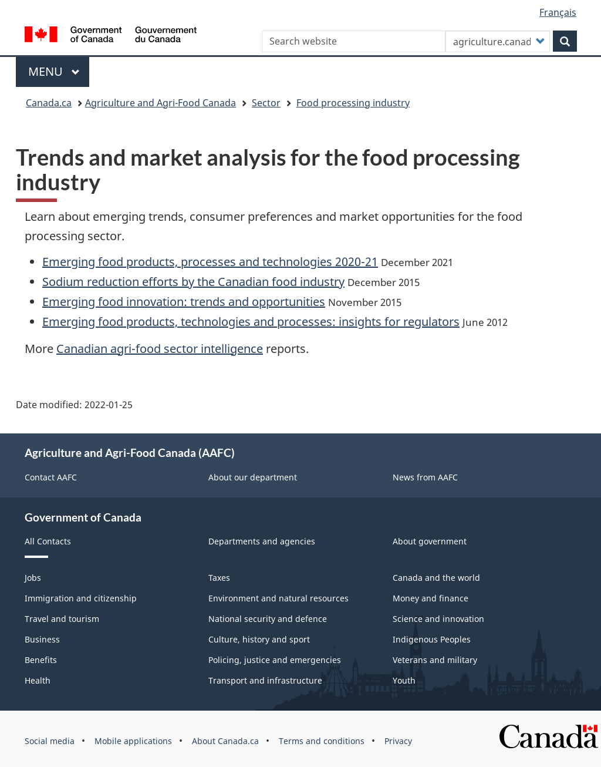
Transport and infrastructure (265, 680)
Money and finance (430, 598)
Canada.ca (49, 102)
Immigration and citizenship (81, 598)
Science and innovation (438, 618)
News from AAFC (425, 477)
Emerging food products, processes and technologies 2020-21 (210, 262)
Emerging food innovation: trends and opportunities (183, 302)
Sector (266, 102)
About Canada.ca (225, 740)
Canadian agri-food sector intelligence (159, 348)
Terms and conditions (321, 740)
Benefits (41, 659)
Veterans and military (435, 659)
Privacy (398, 740)
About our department (252, 477)
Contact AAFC (51, 477)
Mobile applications (133, 740)
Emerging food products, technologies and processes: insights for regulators (251, 321)
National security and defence (267, 618)
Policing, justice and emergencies (274, 659)
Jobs (33, 577)
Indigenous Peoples (432, 639)
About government (430, 541)
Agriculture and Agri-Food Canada (160, 102)
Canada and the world (436, 577)
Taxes (219, 577)
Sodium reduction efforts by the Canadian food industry (193, 282)
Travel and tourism (62, 618)
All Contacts (48, 541)
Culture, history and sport (259, 639)
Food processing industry (353, 102)
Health (37, 680)
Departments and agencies (261, 541)
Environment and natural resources (278, 598)
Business (42, 639)
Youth (404, 680)
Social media (50, 740)
